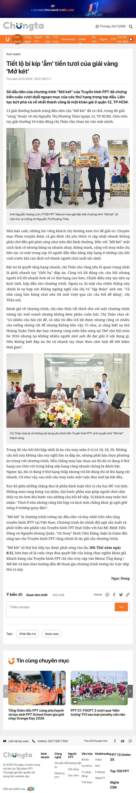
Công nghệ (27, 39)
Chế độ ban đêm (125, 39)
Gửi (121, 607)
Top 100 (94, 39)
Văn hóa (47, 39)
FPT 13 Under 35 (82, 39)
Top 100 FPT (119, 766)
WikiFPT (100, 773)
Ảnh (97, 761)
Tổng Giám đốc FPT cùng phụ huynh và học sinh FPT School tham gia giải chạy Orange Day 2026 (36, 710)
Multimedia (68, 39)
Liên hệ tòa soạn (16, 736)
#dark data (52, 629)
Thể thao (55, 39)
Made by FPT (59, 770)
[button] (130, 686)
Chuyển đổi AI (61, 760)
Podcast (100, 767)
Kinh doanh (17, 39)
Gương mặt (74, 758)
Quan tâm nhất (36, 595)
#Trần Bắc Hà (27, 629)
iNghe (103, 39)
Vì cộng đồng (86, 769)
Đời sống (73, 764)
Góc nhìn (73, 770)
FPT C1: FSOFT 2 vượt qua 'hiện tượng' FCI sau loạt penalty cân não (98, 708)
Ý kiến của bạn (68, 607)
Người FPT (38, 39)
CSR (113, 39)
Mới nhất (58, 595)
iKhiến (85, 755)
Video (98, 755)
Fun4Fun (87, 761)
